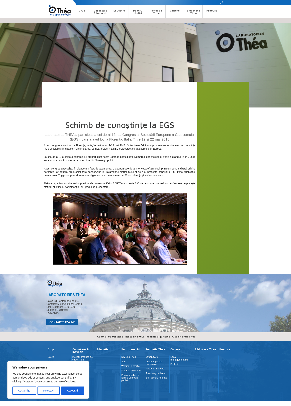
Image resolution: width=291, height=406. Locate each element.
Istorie (51, 357)
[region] (48, 380)
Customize (24, 390)
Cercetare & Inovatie (100, 11)
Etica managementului (179, 358)
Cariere (175, 10)
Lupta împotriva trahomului (154, 363)
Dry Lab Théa (128, 357)
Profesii (174, 364)
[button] (221, 3)
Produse (211, 10)
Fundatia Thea (156, 11)
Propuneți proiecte (156, 373)
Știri (123, 361)
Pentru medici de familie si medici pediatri (130, 378)
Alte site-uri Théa (183, 336)
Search (49, 2)
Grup (82, 10)
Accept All (72, 390)
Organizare (152, 357)
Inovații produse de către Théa (82, 358)
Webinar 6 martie (130, 366)
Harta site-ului (134, 336)
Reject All (48, 390)
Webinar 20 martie (131, 370)
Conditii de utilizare (110, 336)
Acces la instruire (155, 368)
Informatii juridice (158, 336)
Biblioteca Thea (193, 11)
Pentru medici (137, 11)
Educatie (119, 10)
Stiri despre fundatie (156, 377)
